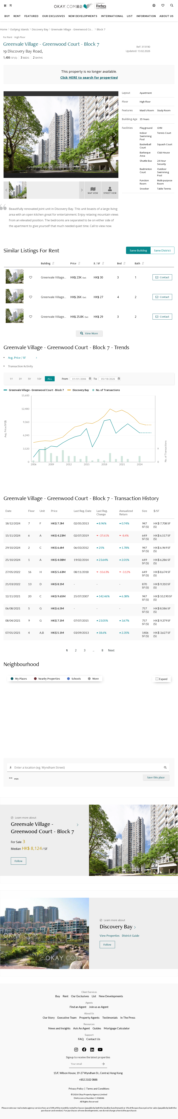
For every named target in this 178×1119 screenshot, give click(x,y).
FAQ (81, 1039)
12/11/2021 (12, 596)
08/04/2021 (12, 620)
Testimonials (110, 1017)
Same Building (138, 250)
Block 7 (101, 29)
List (94, 996)
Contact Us (93, 1039)
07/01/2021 (12, 632)
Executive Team (67, 1017)
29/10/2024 (12, 547)
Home (3, 29)
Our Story (49, 1017)
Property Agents (89, 1017)
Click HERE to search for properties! (89, 77)
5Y (29, 378)
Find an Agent (78, 1006)
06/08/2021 (12, 608)
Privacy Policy (76, 1088)
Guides (97, 1028)
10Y (39, 378)
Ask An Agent (81, 1028)
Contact (162, 277)
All (50, 378)
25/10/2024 (12, 559)
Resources (89, 1024)
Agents (89, 1002)
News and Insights (59, 1028)
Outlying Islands (19, 29)
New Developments (111, 996)
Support (89, 1034)
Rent (65, 996)
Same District (162, 250)
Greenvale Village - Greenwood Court (72, 29)
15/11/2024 (12, 535)
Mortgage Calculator (117, 1028)
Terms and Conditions (97, 1088)
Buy (57, 996)
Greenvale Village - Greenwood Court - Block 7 (54, 277)
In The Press (127, 1017)
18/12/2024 (12, 523)
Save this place (156, 777)
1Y (11, 378)
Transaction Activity (20, 366)
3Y (20, 378)
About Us (89, 1013)
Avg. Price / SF (17, 357)
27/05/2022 (12, 572)
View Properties (110, 935)
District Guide (131, 935)
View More (89, 333)
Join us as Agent (98, 1006)
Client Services (89, 992)
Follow (18, 861)
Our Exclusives (80, 996)
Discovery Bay (40, 29)
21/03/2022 (12, 584)
